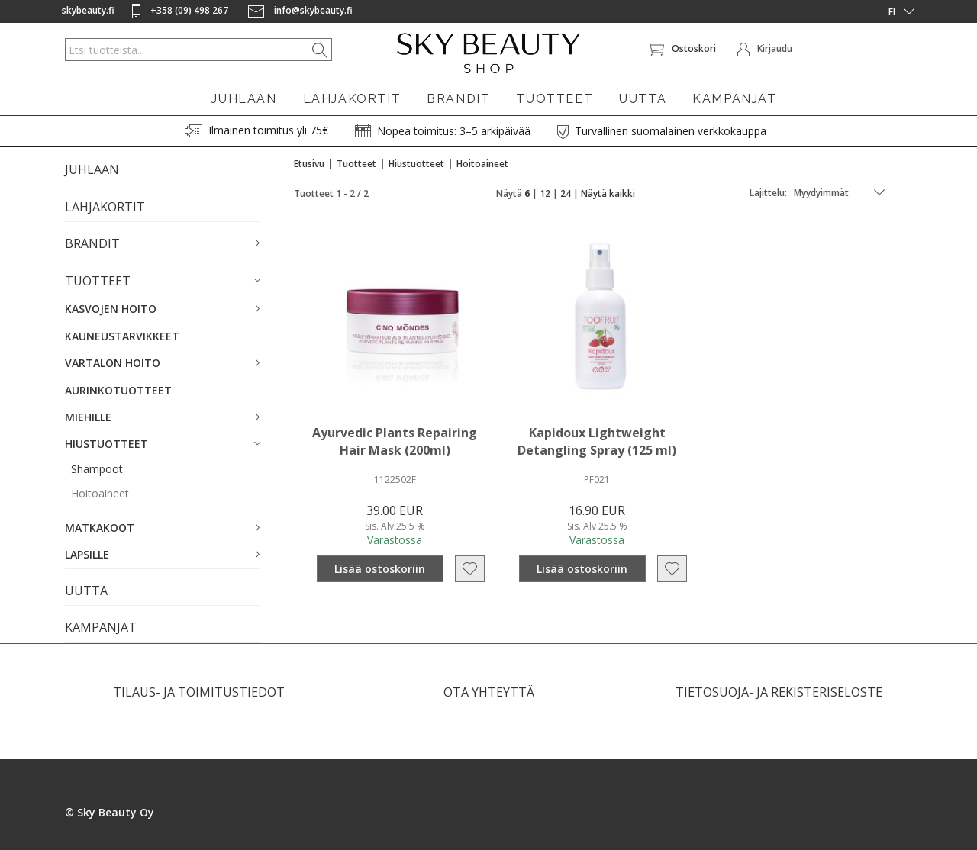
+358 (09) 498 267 (181, 10)
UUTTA (642, 99)
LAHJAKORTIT (352, 99)
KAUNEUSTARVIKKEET (122, 336)
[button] (162, 244)
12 (545, 193)
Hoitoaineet (100, 493)
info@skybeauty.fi (300, 10)
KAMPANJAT (734, 99)
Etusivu (309, 163)
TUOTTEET (554, 99)
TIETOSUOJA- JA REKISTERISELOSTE (779, 692)
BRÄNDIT (458, 99)
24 (565, 193)
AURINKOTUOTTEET (118, 390)
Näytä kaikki (608, 193)
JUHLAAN (243, 99)
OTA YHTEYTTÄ (488, 692)
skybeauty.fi (88, 10)
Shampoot (97, 469)
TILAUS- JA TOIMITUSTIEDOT (199, 692)
